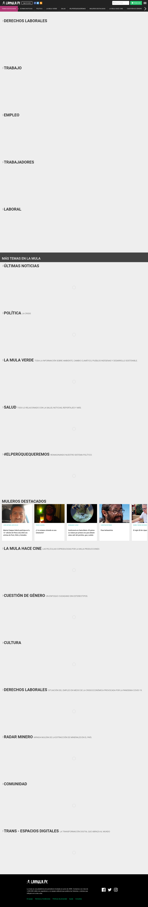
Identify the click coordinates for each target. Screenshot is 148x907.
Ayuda (71, 899)
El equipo (30, 899)
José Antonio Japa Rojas (10, 525)
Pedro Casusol (40, 525)
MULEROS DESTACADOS (97, 9)
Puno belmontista (107, 530)
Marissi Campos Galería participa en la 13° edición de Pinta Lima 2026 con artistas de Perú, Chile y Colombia (16, 532)
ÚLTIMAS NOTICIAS (26, 9)
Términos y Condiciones (42, 899)
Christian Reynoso (106, 525)
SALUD (63, 9)
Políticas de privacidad (60, 899)
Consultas (78, 899)
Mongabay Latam (73, 525)
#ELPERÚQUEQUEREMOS (77, 9)
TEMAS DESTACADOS (9, 9)
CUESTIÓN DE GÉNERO (134, 9)
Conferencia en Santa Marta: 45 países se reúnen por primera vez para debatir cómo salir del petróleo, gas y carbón (81, 532)
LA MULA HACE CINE (116, 9)
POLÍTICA (39, 9)
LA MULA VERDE (51, 9)
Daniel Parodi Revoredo (140, 525)
